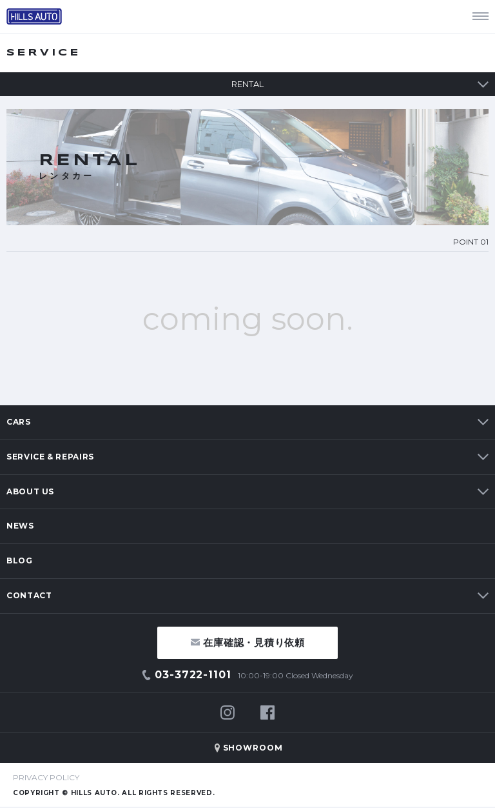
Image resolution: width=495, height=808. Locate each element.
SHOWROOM (253, 747)
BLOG (19, 560)
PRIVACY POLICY (46, 777)
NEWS (20, 525)
